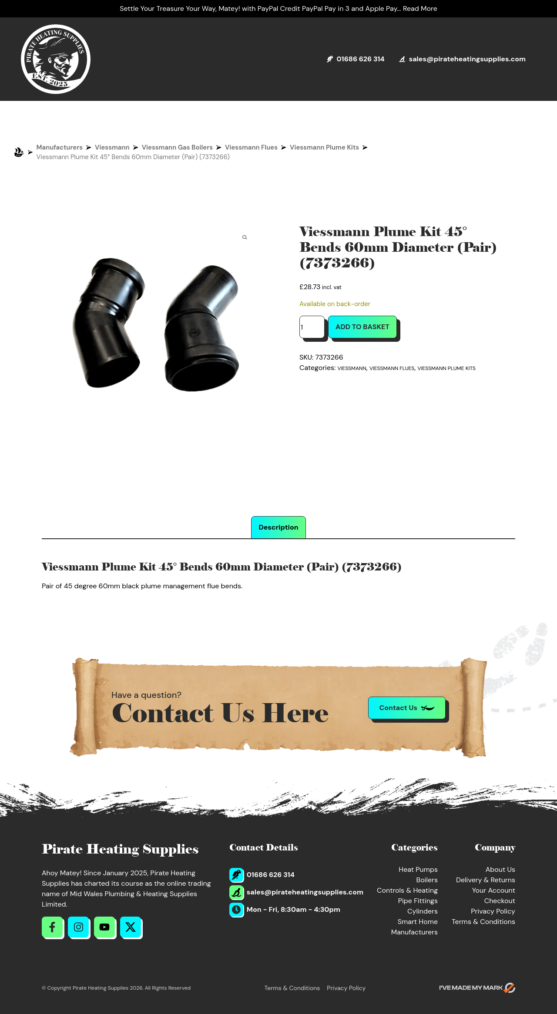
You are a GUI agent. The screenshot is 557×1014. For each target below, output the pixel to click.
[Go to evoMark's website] (477, 988)
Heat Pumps (418, 869)
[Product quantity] (312, 327)
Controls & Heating (407, 890)
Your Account (493, 890)
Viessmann (112, 147)
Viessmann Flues (251, 147)
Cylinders (422, 911)
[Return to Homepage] (56, 59)
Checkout (499, 900)
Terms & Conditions (483, 921)
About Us (500, 869)
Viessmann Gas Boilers (177, 147)
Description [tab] (278, 527)
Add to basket (362, 326)
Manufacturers (60, 147)
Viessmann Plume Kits (324, 147)
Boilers (427, 879)
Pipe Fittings (418, 900)
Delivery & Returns (485, 879)
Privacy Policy (493, 911)
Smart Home (418, 921)
